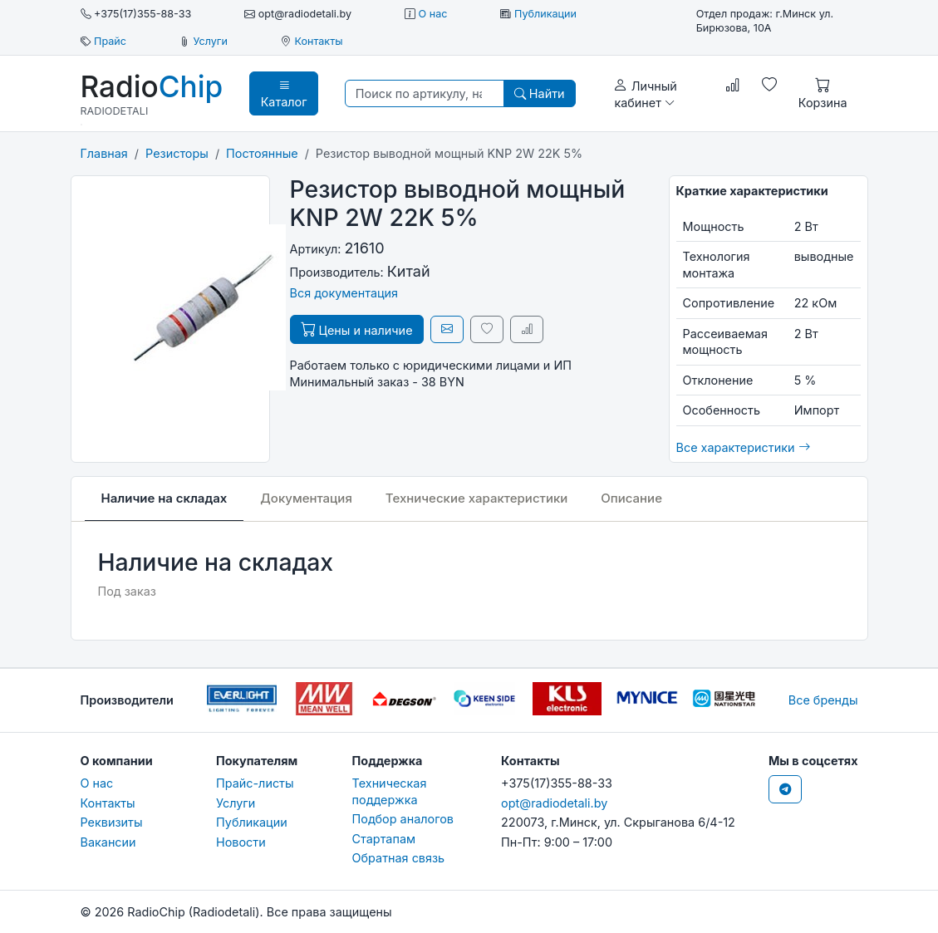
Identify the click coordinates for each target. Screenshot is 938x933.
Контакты (318, 41)
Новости (241, 842)
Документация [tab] (306, 498)
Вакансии (108, 842)
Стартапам (384, 839)
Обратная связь (398, 858)
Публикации (545, 13)
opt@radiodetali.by (554, 803)
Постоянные (262, 153)
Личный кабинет (645, 93)
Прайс (110, 41)
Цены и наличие (357, 329)
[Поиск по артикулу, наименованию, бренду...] (424, 93)
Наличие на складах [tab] (164, 498)
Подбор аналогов (403, 819)
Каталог (284, 93)
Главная (104, 153)
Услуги (211, 41)
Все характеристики (743, 447)
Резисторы (177, 153)
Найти (539, 93)
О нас (433, 13)
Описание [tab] (631, 498)
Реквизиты (112, 822)
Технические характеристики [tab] (477, 498)
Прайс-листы (255, 783)
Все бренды (823, 700)
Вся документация (344, 293)
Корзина (822, 93)
